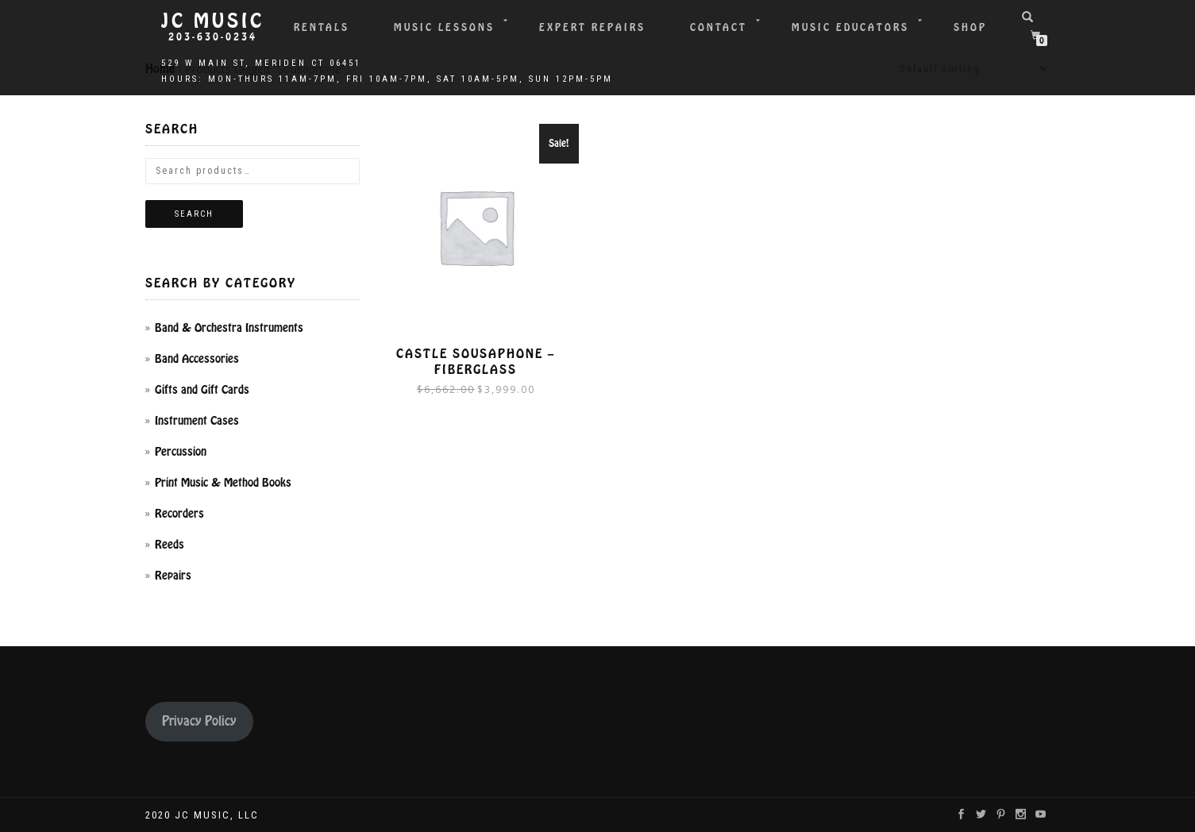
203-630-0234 (212, 37)
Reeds (169, 544)
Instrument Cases (197, 421)
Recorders (179, 514)
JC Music (212, 21)
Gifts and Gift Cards (202, 390)
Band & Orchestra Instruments (229, 328)
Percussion (180, 452)
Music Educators (850, 27)
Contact (718, 27)
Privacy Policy (199, 721)
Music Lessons (444, 27)
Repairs (173, 575)
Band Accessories (197, 359)
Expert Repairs (592, 27)
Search (194, 214)
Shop (970, 27)
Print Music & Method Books (223, 483)
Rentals (321, 27)
